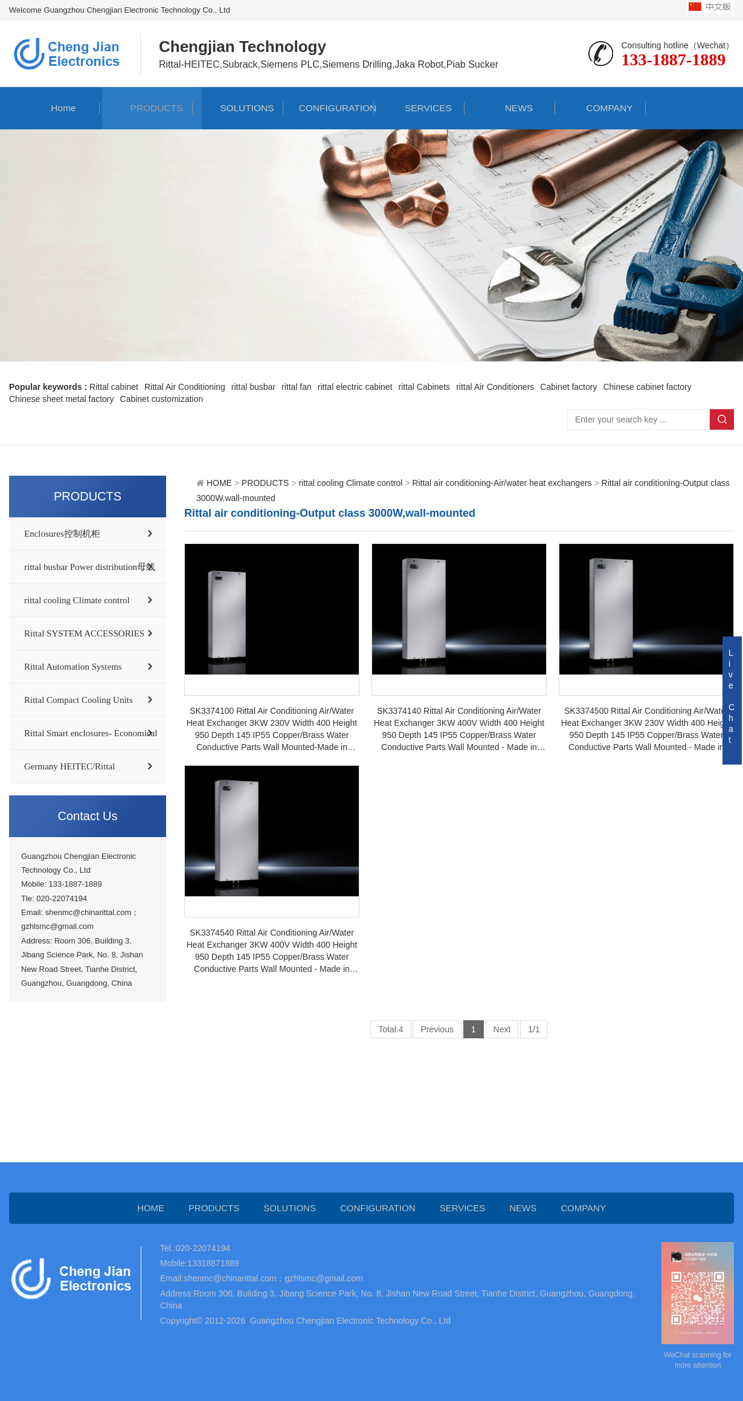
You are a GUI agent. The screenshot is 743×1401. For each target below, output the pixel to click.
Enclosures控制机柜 (62, 534)
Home (55, 108)
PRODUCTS (147, 108)
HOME (219, 483)
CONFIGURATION (328, 108)
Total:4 (390, 1029)
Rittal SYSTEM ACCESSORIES (84, 633)
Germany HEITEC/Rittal (69, 766)
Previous (436, 1029)
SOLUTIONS (238, 108)
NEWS (509, 108)
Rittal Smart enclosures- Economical (90, 733)
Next (502, 1029)
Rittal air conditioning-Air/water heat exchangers (501, 483)
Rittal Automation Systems (73, 666)
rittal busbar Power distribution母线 (89, 567)
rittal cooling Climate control (77, 600)
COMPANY (600, 108)
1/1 (533, 1029)
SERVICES (419, 108)
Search (722, 419)
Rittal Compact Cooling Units (78, 700)
